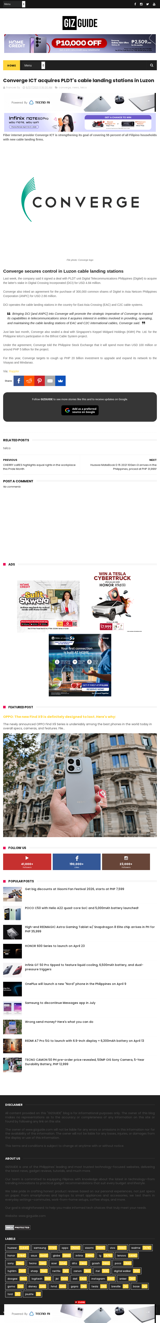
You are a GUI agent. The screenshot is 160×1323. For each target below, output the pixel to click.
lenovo (121, 1263)
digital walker (122, 1279)
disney (32, 1294)
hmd (54, 1294)
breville (116, 1294)
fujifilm (12, 1279)
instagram (98, 1286)
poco (118, 1271)
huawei (12, 1256)
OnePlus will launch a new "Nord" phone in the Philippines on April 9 (75, 992)
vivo (112, 1256)
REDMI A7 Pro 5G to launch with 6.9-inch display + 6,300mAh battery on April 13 (84, 1049)
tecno (33, 1271)
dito (74, 1271)
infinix (79, 1263)
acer (54, 1271)
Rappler (14, 379)
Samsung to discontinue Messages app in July (60, 1011)
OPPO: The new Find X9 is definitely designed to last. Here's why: (59, 724)
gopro (74, 1294)
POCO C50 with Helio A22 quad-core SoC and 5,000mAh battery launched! (82, 916)
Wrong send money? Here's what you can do (59, 1030)
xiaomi (89, 1256)
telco (83, 95)
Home (11, 66)
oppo (65, 1256)
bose (136, 1294)
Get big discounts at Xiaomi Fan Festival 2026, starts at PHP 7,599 (74, 897)
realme (135, 1256)
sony (11, 1271)
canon (78, 1279)
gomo (11, 1294)
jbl (57, 1286)
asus (34, 1263)
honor (11, 1263)
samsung (40, 1256)
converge (65, 95)
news (75, 95)
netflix (56, 1279)
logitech (37, 1286)
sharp (34, 1279)
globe (56, 1263)
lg (100, 1263)
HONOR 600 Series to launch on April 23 (55, 954)
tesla (94, 1294)
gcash (96, 1271)
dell (75, 1286)
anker (122, 1286)
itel (98, 1279)
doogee (13, 1286)
